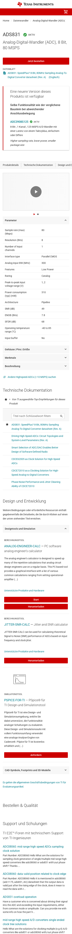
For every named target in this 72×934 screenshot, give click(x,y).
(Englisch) (54, 77)
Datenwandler (21, 20)
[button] (6, 11)
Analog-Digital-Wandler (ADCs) (49, 20)
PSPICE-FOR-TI (14, 700)
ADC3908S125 (19, 121)
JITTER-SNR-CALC (17, 624)
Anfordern (36, 755)
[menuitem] (36, 11)
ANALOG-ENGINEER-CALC (22, 546)
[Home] (35, 4)
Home (6, 20)
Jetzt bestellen (36, 61)
